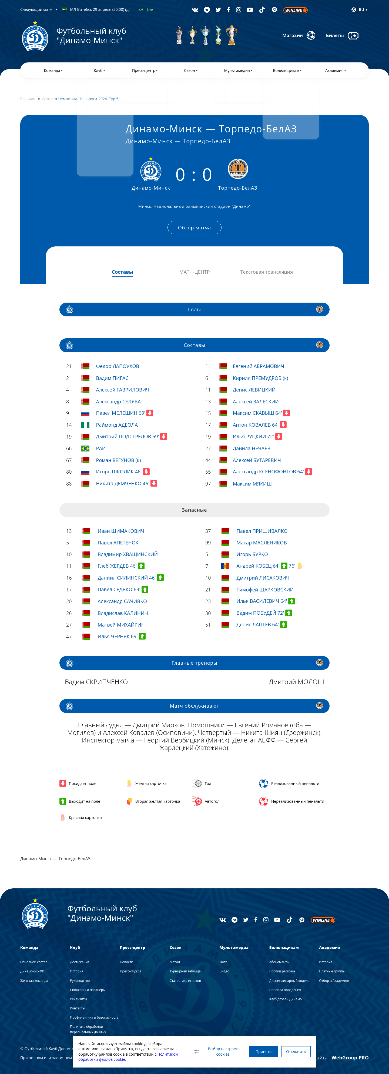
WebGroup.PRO (350, 1057)
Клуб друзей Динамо (285, 999)
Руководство (80, 980)
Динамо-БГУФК (32, 971)
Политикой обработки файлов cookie (112, 1059)
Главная (27, 101)
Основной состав (33, 962)
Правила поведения (285, 990)
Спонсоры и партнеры (87, 990)
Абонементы (279, 962)
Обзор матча (194, 229)
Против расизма (282, 971)
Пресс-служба (130, 971)
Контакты (77, 1008)
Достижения (79, 962)
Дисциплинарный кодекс (289, 980)
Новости (126, 962)
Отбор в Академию (334, 980)
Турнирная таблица (185, 971)
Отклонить (294, 1051)
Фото (223, 962)
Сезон (47, 101)
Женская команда (34, 980)
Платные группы (332, 971)
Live (150, 10)
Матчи (175, 962)
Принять (259, 1051)
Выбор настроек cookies (209, 1051)
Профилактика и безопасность (94, 1017)
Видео (224, 971)
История (76, 971)
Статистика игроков (185, 980)
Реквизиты (78, 999)
